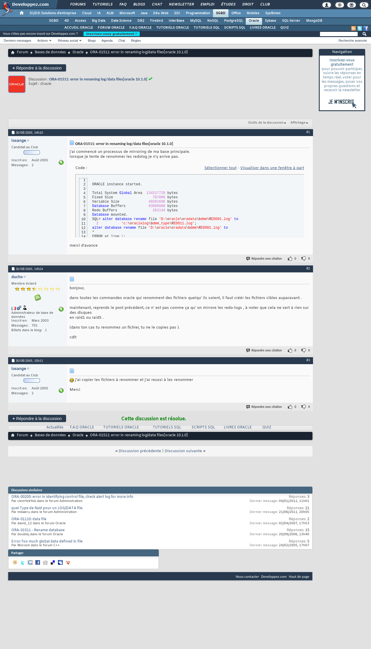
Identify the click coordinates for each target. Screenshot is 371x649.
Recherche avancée (353, 40)
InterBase (176, 21)
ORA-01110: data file (28, 519)
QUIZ (284, 28)
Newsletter (181, 4)
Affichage (297, 123)
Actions (42, 40)
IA (99, 13)
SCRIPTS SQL (234, 28)
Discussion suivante (183, 451)
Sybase (270, 21)
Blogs (138, 4)
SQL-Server (291, 21)
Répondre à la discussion (37, 67)
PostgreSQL (233, 21)
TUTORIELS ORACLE (172, 28)
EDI (177, 13)
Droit (247, 4)
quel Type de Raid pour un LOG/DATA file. (47, 508)
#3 (308, 360)
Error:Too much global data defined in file (47, 541)
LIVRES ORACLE (263, 28)
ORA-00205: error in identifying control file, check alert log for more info (72, 497)
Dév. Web (160, 13)
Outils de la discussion (265, 123)
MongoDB (314, 21)
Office (236, 13)
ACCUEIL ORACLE (78, 28)
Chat (156, 4)
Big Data (98, 21)
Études (228, 4)
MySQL (195, 21)
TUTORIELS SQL (206, 28)
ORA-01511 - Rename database (38, 530)
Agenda (106, 40)
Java (144, 13)
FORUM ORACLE (111, 28)
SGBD (220, 13)
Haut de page (299, 576)
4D (66, 21)
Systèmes (273, 13)
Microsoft (127, 13)
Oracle (254, 21)
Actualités (54, 427)
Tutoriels (102, 4)
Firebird (156, 21)
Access (80, 21)
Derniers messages (17, 40)
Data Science (121, 21)
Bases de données (50, 52)
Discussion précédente (140, 451)
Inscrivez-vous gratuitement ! (111, 34)
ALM (110, 13)
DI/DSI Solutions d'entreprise (53, 13)
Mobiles (253, 13)
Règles (136, 40)
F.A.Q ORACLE (140, 28)
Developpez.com (274, 576)
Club (264, 4)
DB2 (140, 21)
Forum (22, 52)
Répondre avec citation (264, 259)
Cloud (86, 13)
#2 (308, 268)
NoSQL (212, 21)
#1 (308, 132)
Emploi (207, 4)
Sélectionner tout (220, 168)
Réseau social (68, 40)
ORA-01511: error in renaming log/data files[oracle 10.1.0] (98, 79)
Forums (77, 4)
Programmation (198, 13)
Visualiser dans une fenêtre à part (272, 168)
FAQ (123, 4)
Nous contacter (247, 576)
